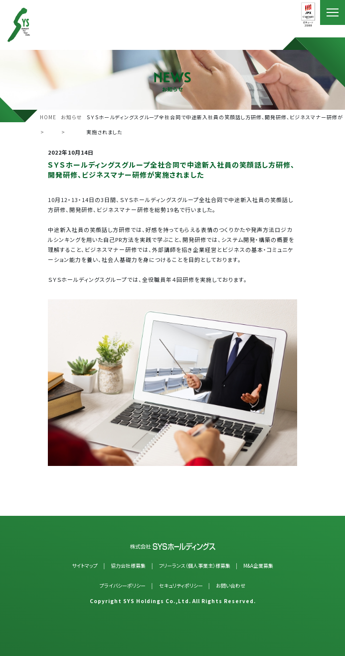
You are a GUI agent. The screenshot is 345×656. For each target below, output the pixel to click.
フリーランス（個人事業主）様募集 (194, 565)
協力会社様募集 (128, 565)
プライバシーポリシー (123, 585)
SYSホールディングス (33, 24)
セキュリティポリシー (181, 585)
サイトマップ (85, 565)
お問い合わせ (230, 585)
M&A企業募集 (258, 565)
